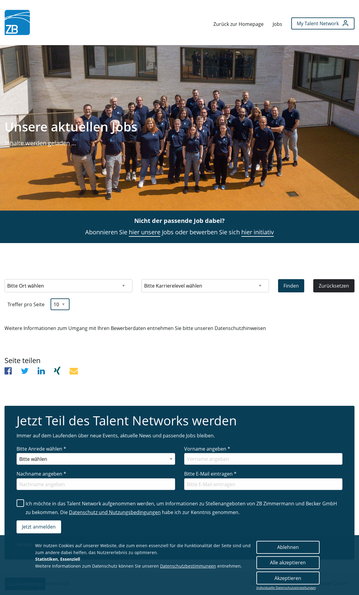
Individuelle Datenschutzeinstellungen (286, 588)
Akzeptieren (287, 578)
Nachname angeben (41, 473)
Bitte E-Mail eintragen (210, 473)
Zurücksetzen (334, 285)
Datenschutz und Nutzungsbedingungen (115, 512)
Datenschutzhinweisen (240, 328)
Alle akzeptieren (288, 562)
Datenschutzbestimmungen (188, 566)
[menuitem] (17, 22)
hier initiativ (257, 232)
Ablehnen (288, 547)
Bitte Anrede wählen (41, 448)
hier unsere (144, 232)
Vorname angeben (207, 448)
